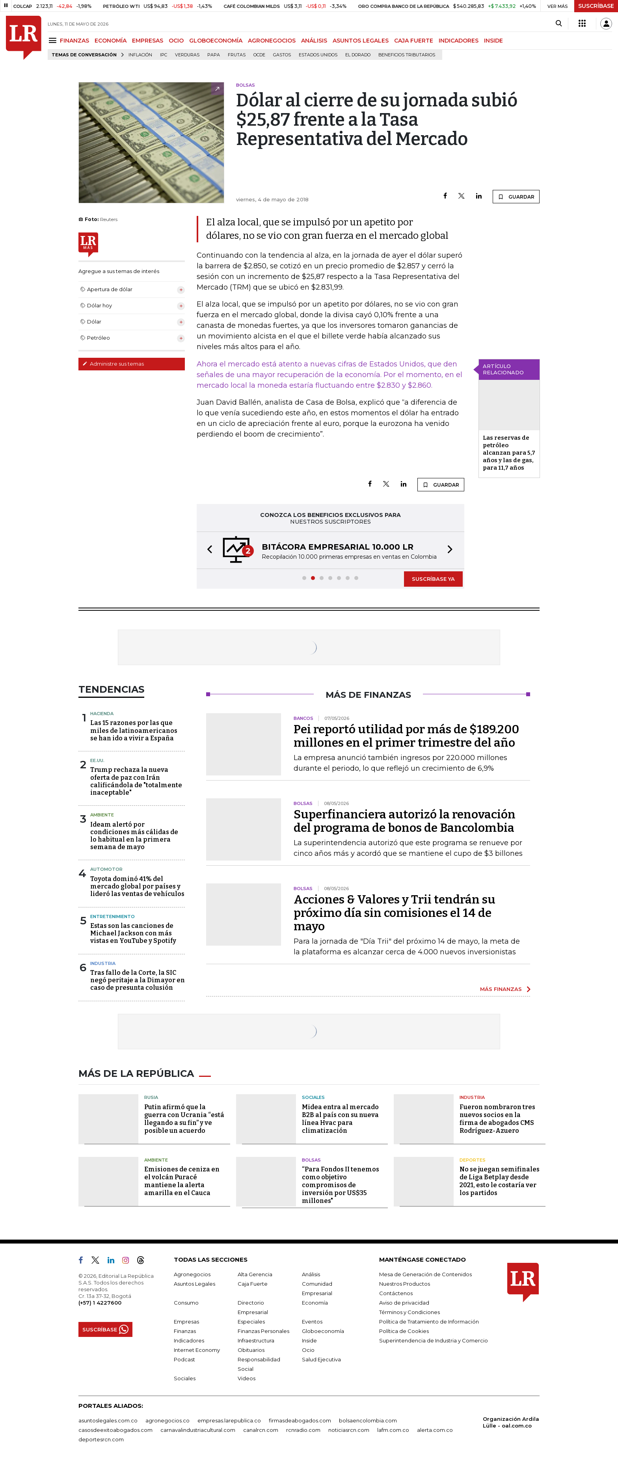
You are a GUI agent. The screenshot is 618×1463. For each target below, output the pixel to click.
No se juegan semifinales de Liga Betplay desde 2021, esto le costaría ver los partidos (500, 1181)
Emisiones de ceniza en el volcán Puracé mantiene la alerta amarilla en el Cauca (182, 1181)
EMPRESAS (147, 40)
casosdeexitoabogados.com (115, 1430)
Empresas (186, 1321)
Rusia (151, 1097)
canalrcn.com (260, 1430)
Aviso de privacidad (404, 1302)
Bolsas (311, 1160)
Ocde (259, 55)
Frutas (237, 55)
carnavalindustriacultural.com (197, 1430)
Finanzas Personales (263, 1331)
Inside (309, 1340)
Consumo (186, 1302)
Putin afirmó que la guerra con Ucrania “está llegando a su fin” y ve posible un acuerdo (184, 1118)
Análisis (311, 1274)
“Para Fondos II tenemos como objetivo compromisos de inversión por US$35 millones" (340, 1185)
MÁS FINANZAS (501, 989)
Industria (102, 963)
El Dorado (357, 55)
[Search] (558, 24)
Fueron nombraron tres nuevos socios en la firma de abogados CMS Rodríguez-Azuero (497, 1118)
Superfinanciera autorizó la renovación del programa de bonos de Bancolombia (405, 821)
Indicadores (189, 1340)
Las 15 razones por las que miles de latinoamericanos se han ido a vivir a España (133, 730)
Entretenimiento (112, 916)
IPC (163, 55)
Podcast (184, 1359)
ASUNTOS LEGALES (361, 40)
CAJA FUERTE (413, 40)
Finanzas (185, 1331)
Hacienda (102, 713)
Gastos (282, 55)
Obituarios (251, 1350)
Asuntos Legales (194, 1284)
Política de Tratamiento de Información (429, 1321)
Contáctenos (396, 1293)
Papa (213, 55)
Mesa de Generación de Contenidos (425, 1274)
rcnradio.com (303, 1430)
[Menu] (54, 40)
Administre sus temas (113, 364)
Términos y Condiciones (409, 1312)
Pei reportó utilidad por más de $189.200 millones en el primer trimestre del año (406, 736)
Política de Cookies (404, 1331)
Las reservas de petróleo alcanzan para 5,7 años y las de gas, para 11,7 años (509, 452)
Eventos (312, 1321)
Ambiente (102, 815)
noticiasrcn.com (348, 1430)
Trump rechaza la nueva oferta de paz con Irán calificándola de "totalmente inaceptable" (136, 781)
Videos (246, 1378)
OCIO (176, 40)
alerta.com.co (435, 1430)
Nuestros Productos (404, 1284)
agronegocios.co (167, 1420)
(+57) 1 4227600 (99, 1302)
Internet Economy (197, 1350)
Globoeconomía (323, 1331)
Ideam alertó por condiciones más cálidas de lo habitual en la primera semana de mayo (134, 836)
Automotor (106, 869)
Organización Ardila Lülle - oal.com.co (511, 1422)
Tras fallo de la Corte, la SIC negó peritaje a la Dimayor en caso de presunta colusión (137, 980)
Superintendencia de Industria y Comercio (433, 1340)
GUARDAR (516, 196)
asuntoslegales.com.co (108, 1420)
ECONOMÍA (111, 40)
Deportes (473, 1160)
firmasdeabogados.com (300, 1420)
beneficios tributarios (406, 55)
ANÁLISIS (314, 40)
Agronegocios (192, 1274)
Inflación (140, 55)
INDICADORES (458, 40)
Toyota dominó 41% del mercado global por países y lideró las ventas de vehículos (137, 886)
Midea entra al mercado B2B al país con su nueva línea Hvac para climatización (340, 1118)
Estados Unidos (318, 55)
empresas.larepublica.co (229, 1420)
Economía (315, 1302)
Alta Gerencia (255, 1274)
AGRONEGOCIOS (272, 40)
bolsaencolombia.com (368, 1420)
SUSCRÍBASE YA (433, 579)
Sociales (313, 1097)
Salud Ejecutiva (321, 1359)
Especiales (251, 1321)
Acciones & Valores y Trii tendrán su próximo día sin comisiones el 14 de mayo (394, 912)
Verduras (187, 55)
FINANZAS (74, 40)
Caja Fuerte (253, 1284)
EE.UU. (97, 760)
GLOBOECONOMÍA (215, 40)
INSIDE (493, 40)
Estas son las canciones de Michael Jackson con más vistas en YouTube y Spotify (133, 933)
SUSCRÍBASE (596, 5)
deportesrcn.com (101, 1439)
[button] (207, 550)
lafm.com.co (393, 1430)
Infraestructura (256, 1340)
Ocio (308, 1350)
